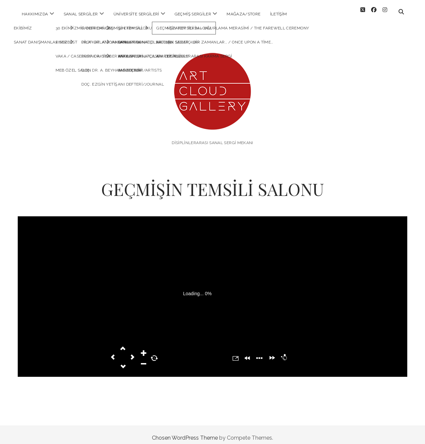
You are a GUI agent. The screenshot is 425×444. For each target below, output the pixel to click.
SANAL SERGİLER (81, 14)
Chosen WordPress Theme (185, 432)
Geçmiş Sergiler (193, 14)
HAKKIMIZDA (35, 14)
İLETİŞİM (278, 14)
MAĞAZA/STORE (243, 14)
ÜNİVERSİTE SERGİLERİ (136, 14)
